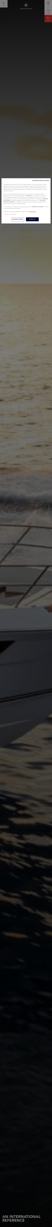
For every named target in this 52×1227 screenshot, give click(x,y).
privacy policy (33, 211)
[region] (26, 201)
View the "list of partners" (10, 214)
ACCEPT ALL (32, 219)
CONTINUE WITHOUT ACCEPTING (40, 180)
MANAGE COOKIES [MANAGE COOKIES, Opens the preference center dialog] (18, 219)
